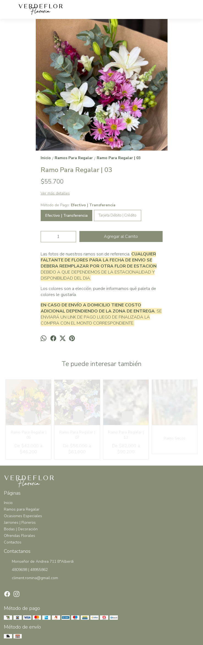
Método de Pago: (78, 205)
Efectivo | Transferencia (66, 215)
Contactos (12, 542)
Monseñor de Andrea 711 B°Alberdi (39, 562)
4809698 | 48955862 (26, 570)
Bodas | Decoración (21, 529)
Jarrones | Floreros (20, 522)
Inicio (8, 502)
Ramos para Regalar (22, 509)
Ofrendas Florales (19, 535)
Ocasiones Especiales (23, 516)
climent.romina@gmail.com (31, 578)
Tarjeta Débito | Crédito (118, 215)
